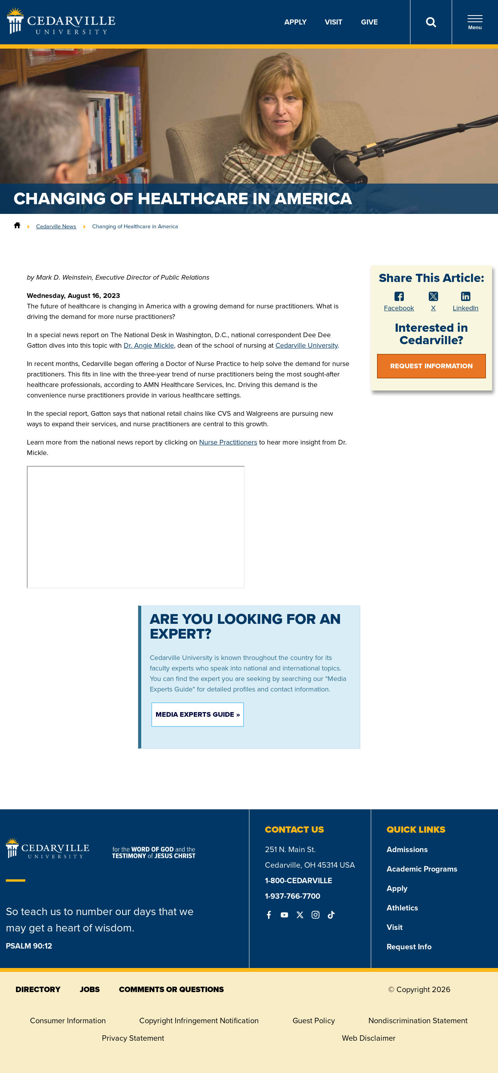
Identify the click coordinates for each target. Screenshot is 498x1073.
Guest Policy (314, 1020)
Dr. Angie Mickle (149, 345)
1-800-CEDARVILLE (298, 880)
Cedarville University (306, 345)
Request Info (409, 946)
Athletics (402, 908)
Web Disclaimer (369, 1038)
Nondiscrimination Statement (418, 1020)
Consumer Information (68, 1020)
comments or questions (171, 989)
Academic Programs (422, 869)
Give (369, 22)
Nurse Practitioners (228, 442)
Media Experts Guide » (198, 714)
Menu (475, 22)
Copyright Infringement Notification (199, 1020)
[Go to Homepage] (61, 32)
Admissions (407, 849)
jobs (90, 989)
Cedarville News (56, 226)
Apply (295, 22)
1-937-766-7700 (292, 896)
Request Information (431, 366)
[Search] (431, 22)
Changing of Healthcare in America (135, 226)
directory (38, 989)
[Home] (17, 226)
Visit (333, 22)
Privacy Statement (133, 1038)
